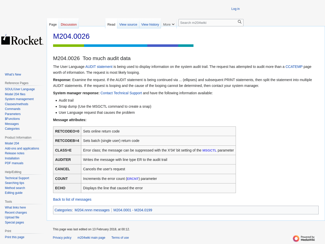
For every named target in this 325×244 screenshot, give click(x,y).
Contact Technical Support (121, 93)
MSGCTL (209, 150)
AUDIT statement (98, 67)
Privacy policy (62, 237)
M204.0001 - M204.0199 (132, 210)
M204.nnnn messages (92, 210)
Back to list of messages (72, 199)
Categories (63, 210)
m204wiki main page (91, 237)
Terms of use (120, 237)
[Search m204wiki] (210, 22)
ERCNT (133, 179)
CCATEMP (293, 67)
